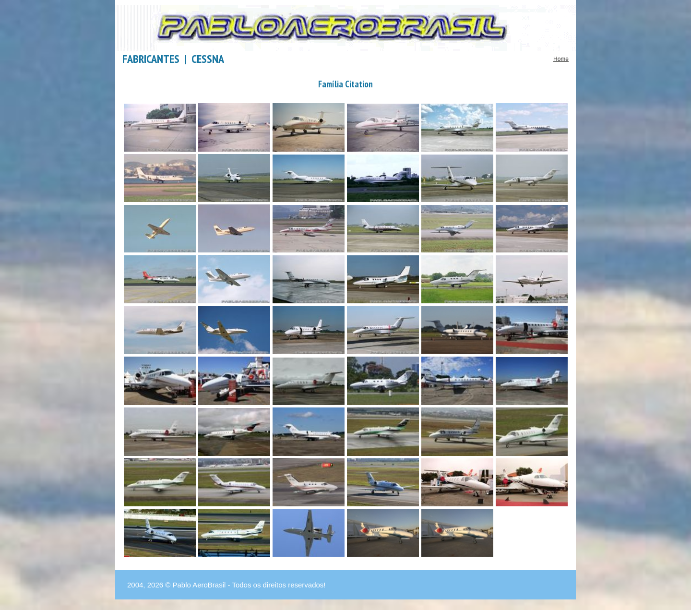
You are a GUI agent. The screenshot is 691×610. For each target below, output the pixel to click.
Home (561, 59)
